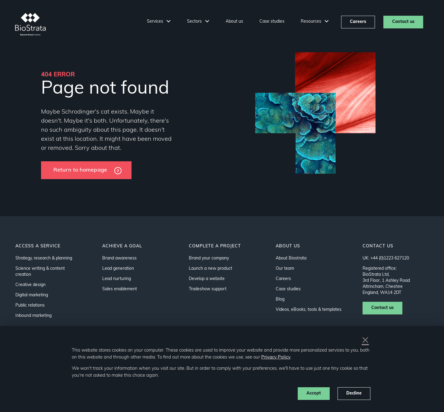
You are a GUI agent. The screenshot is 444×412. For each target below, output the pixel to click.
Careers (358, 22)
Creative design (30, 285)
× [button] (365, 340)
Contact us (403, 22)
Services (155, 21)
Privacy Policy (275, 357)
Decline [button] (354, 393)
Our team (285, 268)
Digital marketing (31, 295)
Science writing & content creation (40, 271)
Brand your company (209, 258)
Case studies (271, 21)
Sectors (195, 21)
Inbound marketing (33, 316)
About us (234, 21)
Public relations (30, 305)
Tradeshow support (208, 289)
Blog (280, 299)
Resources (311, 21)
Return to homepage (80, 170)
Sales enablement (119, 289)
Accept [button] (313, 393)
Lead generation (118, 268)
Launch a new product (210, 268)
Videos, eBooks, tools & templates (308, 309)
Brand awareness (119, 258)
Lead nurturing (116, 279)
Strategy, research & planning (43, 258)
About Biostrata (291, 258)
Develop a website (207, 279)
